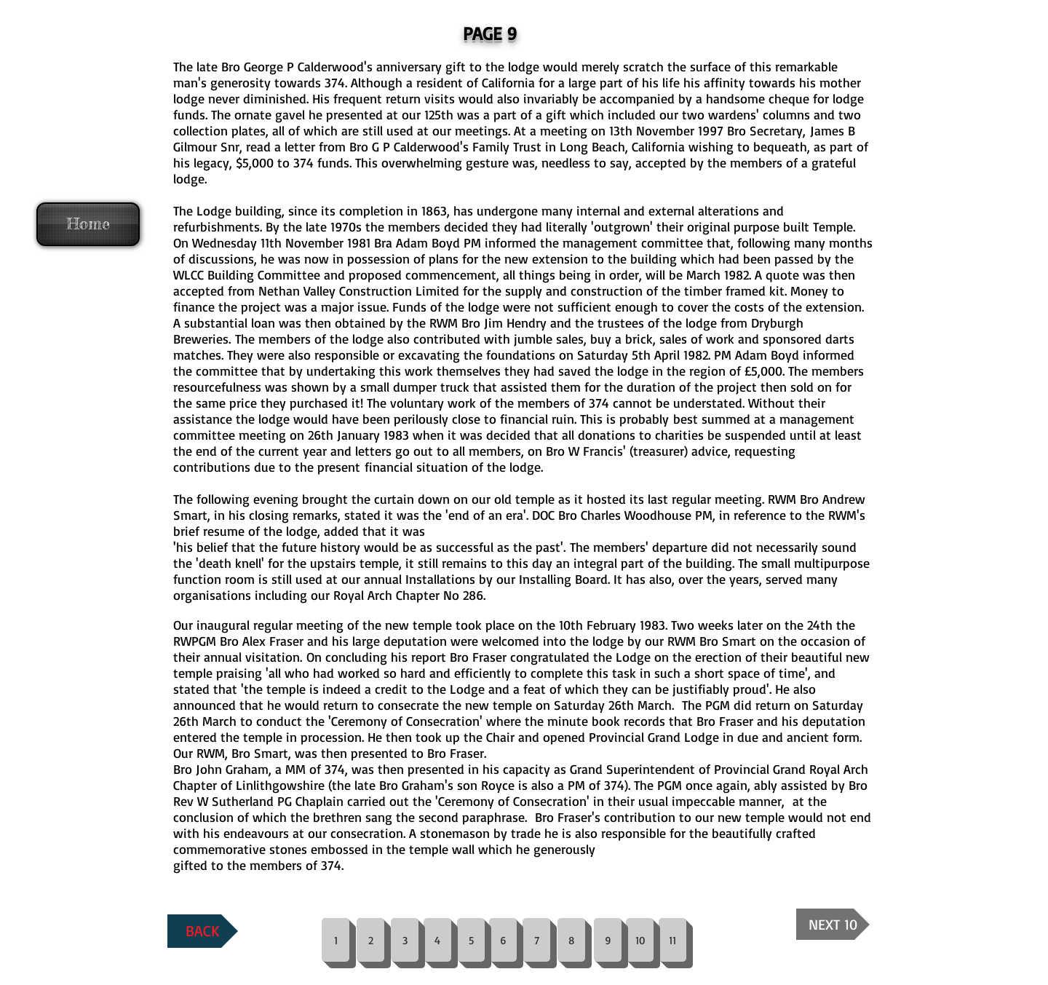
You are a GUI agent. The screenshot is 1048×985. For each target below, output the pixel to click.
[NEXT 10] (833, 924)
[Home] (88, 224)
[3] (404, 940)
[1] (335, 940)
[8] (571, 940)
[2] (370, 940)
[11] (672, 940)
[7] (536, 940)
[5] (471, 940)
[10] (640, 940)
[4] (437, 940)
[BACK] (202, 931)
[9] (608, 940)
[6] (503, 940)
